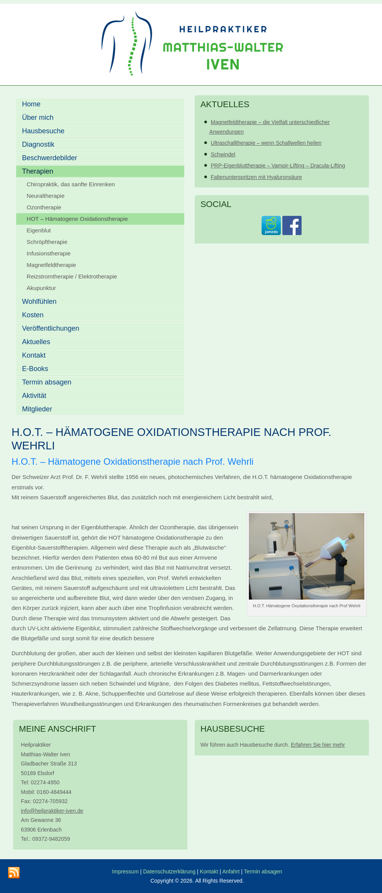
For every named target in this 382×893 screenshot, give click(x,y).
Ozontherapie (44, 207)
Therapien (37, 171)
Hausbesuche (43, 131)
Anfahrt (231, 871)
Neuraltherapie (45, 195)
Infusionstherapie (48, 253)
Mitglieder (37, 409)
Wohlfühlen (39, 301)
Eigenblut (39, 230)
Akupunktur (41, 288)
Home (31, 104)
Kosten (32, 315)
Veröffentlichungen (50, 328)
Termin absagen (46, 382)
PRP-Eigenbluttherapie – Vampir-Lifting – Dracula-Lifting (278, 165)
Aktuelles (36, 342)
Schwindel (223, 154)
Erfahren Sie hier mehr (318, 745)
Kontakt (33, 355)
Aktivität (34, 395)
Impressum (125, 871)
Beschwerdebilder (49, 158)
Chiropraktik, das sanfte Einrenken (71, 184)
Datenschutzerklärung (169, 871)
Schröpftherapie (47, 242)
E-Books (35, 369)
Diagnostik (38, 144)
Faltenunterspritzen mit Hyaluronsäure (256, 177)
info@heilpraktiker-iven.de (52, 811)
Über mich (37, 117)
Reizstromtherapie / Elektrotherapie (72, 276)
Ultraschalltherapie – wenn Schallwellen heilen (266, 143)
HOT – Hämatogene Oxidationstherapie (77, 218)
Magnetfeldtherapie (51, 265)
